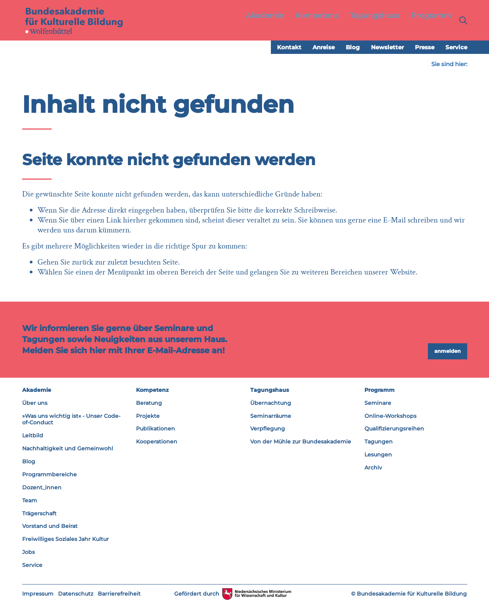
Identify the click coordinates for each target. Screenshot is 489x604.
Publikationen (155, 428)
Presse (424, 47)
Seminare (377, 402)
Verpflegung (267, 428)
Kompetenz (152, 390)
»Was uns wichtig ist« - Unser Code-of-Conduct (71, 419)
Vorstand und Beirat (50, 526)
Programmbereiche (49, 474)
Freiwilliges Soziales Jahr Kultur (65, 539)
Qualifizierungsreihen (394, 428)
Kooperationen (156, 441)
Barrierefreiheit (119, 594)
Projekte (148, 415)
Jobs (28, 552)
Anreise (324, 47)
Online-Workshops (390, 415)
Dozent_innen (42, 487)
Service (456, 47)
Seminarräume (270, 415)
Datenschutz (75, 594)
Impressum (37, 594)
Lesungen (378, 454)
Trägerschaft (39, 513)
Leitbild (32, 435)
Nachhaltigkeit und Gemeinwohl (67, 448)
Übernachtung (270, 402)
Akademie (36, 390)
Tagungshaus (269, 390)
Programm (379, 390)
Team (29, 500)
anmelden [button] (447, 351)
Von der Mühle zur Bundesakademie (300, 441)
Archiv (373, 467)
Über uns (34, 402)
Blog (353, 47)
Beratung (149, 402)
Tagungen (378, 441)
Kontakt (289, 47)
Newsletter (387, 47)
